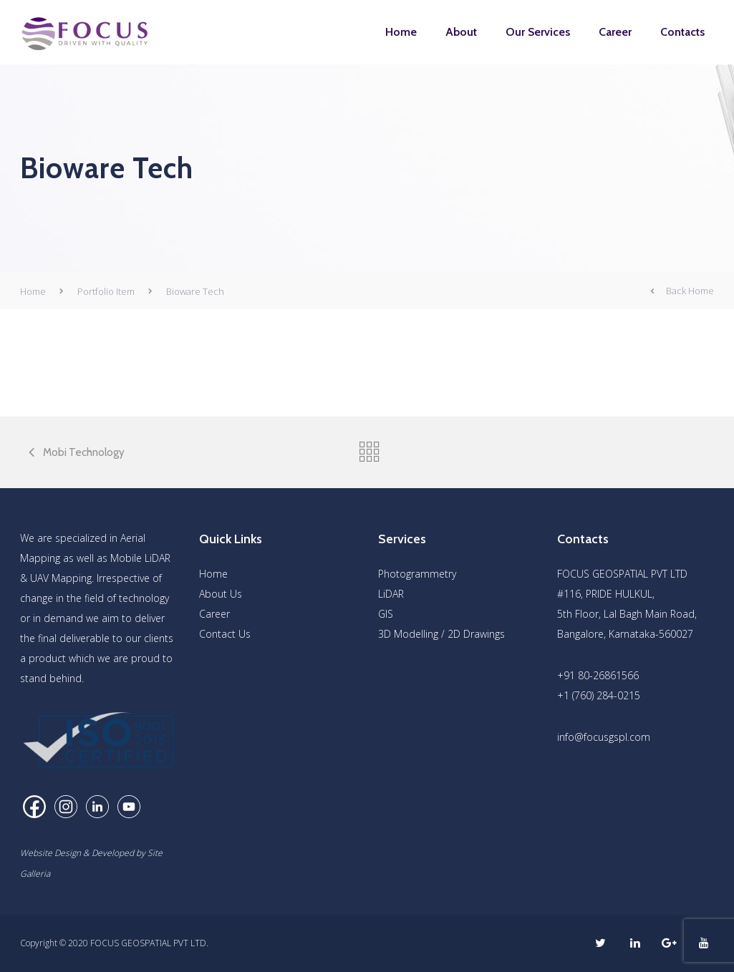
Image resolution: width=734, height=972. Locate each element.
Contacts (682, 32)
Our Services (538, 32)
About (461, 32)
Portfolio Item (106, 291)
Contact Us (225, 634)
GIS (385, 614)
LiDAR (391, 594)
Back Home (682, 291)
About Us (220, 594)
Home (401, 32)
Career (615, 32)
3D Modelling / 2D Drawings (441, 634)
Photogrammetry (417, 573)
